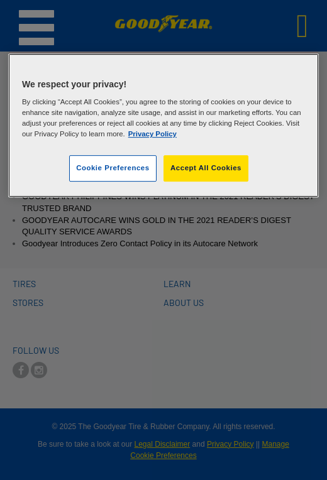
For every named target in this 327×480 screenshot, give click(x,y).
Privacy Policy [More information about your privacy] (152, 134)
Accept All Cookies (205, 168)
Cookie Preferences (112, 168)
